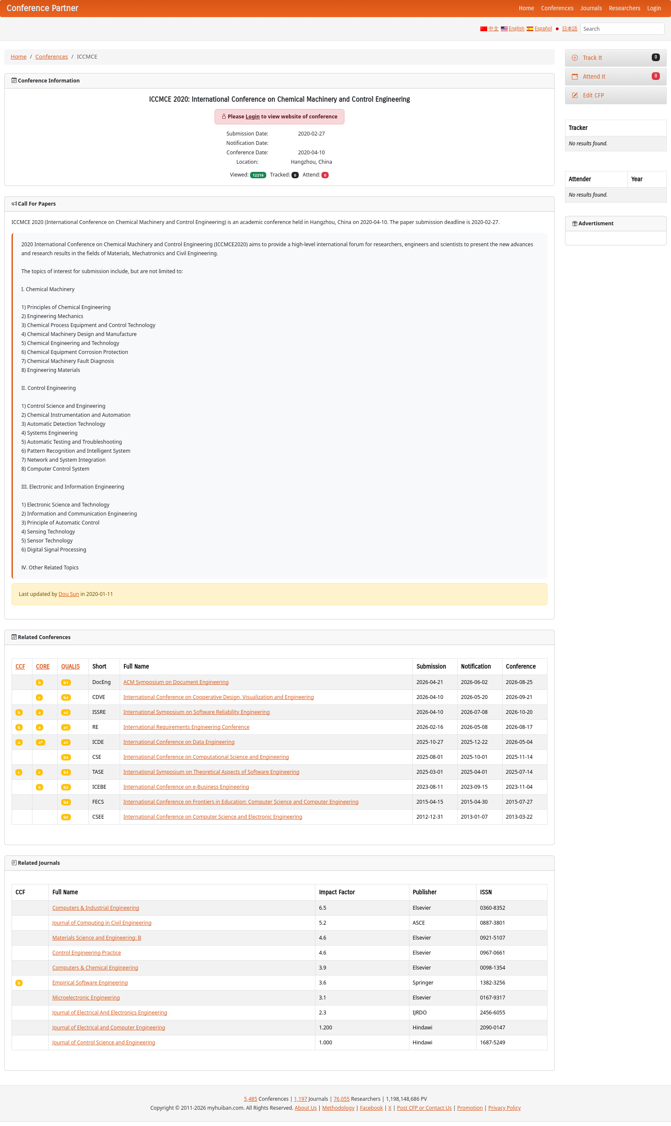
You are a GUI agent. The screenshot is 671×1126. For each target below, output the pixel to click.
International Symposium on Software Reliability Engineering (197, 712)
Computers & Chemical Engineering (95, 967)
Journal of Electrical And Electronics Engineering (109, 1012)
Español (543, 29)
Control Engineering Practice (86, 952)
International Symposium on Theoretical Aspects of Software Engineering (212, 771)
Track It (616, 57)
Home (526, 8)
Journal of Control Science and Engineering (103, 1042)
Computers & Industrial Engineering (95, 907)
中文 (494, 29)
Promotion (470, 1107)
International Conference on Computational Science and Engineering (206, 756)
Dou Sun (69, 594)
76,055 (342, 1098)
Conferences (557, 8)
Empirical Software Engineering (90, 982)
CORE (43, 666)
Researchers (625, 8)
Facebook (371, 1107)
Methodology (338, 1107)
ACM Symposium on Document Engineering (176, 682)
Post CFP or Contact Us (424, 1107)
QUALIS (70, 666)
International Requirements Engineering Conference (187, 727)
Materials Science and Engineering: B (96, 937)
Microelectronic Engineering (86, 997)
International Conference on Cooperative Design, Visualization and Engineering (219, 697)
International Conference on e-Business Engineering (186, 786)
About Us (306, 1107)
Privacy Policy (505, 1107)
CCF (20, 666)
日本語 (569, 29)
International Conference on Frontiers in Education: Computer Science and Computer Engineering (241, 801)
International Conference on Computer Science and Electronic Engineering (213, 816)
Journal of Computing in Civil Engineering (101, 922)
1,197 (300, 1098)
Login (654, 8)
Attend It (616, 76)
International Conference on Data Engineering (179, 742)
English (517, 29)
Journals (591, 8)
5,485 (250, 1098)
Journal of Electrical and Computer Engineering (108, 1027)
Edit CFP (588, 95)
